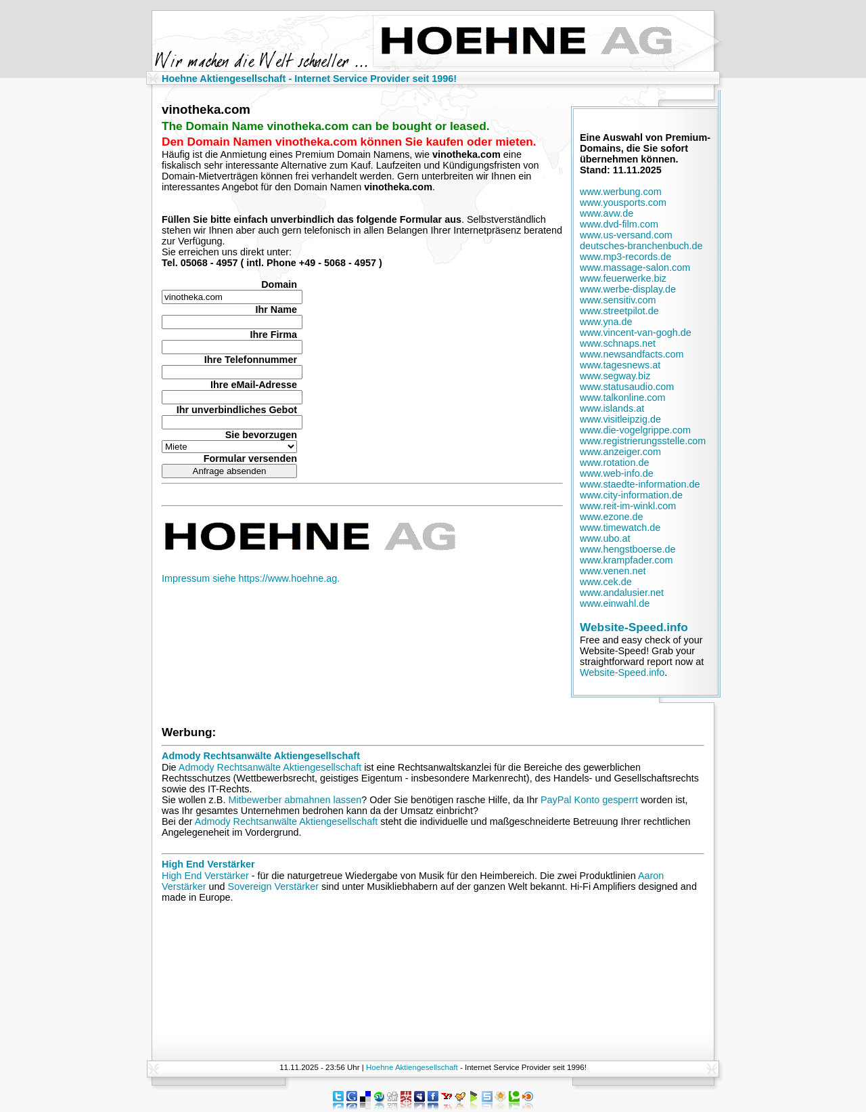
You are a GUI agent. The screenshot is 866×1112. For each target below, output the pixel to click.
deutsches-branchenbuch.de (641, 245)
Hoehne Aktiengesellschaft (412, 1067)
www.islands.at (612, 408)
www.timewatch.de (620, 527)
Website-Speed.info (634, 627)
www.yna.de (606, 321)
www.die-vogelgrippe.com (635, 430)
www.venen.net (613, 570)
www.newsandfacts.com (632, 354)
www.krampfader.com (626, 560)
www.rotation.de (614, 462)
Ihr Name (276, 309)
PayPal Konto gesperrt (589, 799)
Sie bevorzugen (261, 434)
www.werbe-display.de (628, 289)
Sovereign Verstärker (273, 886)
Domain (279, 284)
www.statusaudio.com (627, 386)
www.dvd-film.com (619, 224)
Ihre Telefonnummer (250, 359)
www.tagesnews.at (620, 365)
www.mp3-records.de (625, 256)
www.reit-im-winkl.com (628, 505)
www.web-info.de (617, 473)
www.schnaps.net (618, 343)
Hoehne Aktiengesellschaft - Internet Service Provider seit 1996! (309, 78)
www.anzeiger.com (620, 451)
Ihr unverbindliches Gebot (237, 409)
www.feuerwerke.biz (623, 278)
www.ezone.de (611, 516)
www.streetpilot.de (619, 310)
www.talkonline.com (622, 397)
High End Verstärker (208, 864)
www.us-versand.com (626, 235)
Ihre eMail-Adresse (253, 384)
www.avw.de (606, 213)
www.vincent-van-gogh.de (635, 332)
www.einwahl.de (615, 603)
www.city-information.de (631, 495)
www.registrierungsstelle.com (643, 440)
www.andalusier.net (622, 592)
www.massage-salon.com (635, 267)
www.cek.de (606, 581)
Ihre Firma (273, 334)
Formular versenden (250, 458)
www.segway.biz (615, 375)
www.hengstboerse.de (628, 549)
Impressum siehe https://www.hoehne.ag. (251, 578)
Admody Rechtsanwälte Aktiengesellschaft (261, 755)
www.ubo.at (605, 538)
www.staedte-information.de (640, 484)
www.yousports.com (623, 202)
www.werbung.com (621, 191)
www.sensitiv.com (618, 300)
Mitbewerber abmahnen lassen (294, 799)
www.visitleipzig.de (620, 419)
